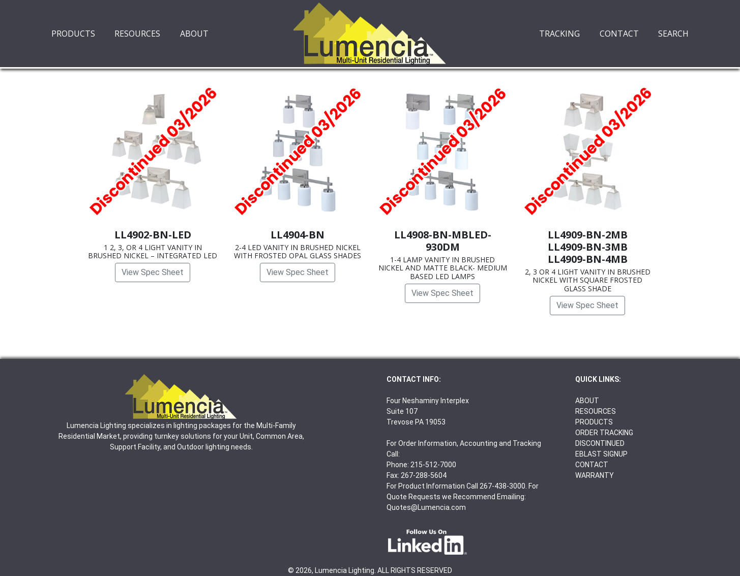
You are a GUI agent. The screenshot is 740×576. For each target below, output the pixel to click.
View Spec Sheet (153, 272)
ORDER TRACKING (604, 433)
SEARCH (673, 33)
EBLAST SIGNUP (601, 454)
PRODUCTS (73, 33)
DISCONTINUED (600, 443)
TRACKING (559, 33)
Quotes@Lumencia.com (426, 507)
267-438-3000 (502, 486)
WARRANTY (594, 475)
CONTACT (619, 33)
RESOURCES (137, 33)
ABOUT (194, 33)
